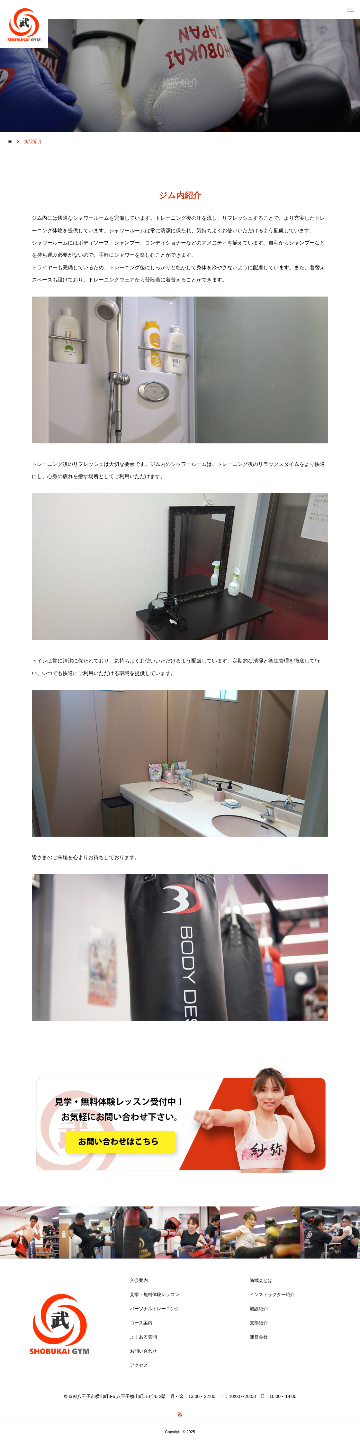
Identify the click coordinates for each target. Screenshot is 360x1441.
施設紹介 (259, 1308)
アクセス (139, 1365)
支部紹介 (259, 1323)
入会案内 (139, 1280)
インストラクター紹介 (272, 1294)
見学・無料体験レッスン (154, 1294)
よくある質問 (143, 1337)
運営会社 (259, 1337)
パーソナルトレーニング (154, 1308)
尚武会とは (261, 1280)
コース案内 (141, 1323)
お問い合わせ (143, 1351)
